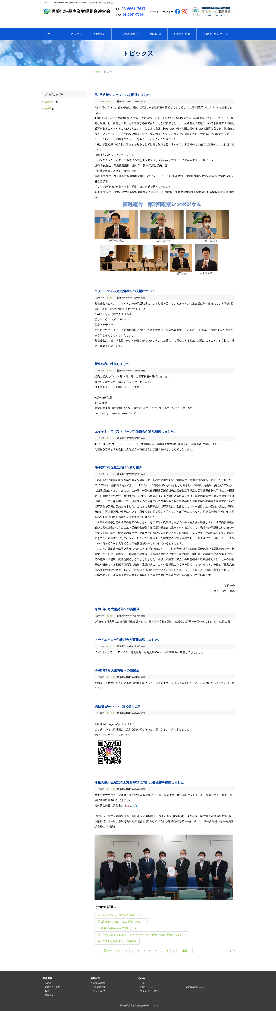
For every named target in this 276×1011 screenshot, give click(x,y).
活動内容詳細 (99, 982)
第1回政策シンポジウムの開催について (121, 921)
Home (97, 72)
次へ (175, 950)
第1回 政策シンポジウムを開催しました (121, 915)
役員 (47, 991)
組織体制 (49, 995)
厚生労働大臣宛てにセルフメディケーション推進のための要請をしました (141, 934)
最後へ (186, 950)
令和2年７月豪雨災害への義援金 (117, 941)
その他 (47, 108)
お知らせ (49, 101)
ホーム (51, 33)
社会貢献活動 (99, 987)
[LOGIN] (154, 1005)
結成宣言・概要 (52, 987)
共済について (99, 991)
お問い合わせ (182, 33)
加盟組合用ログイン (215, 33)
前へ (118, 950)
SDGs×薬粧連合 (128, 33)
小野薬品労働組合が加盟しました (117, 928)
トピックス (75, 33)
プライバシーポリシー (162, 11)
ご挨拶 (48, 982)
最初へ (108, 950)
